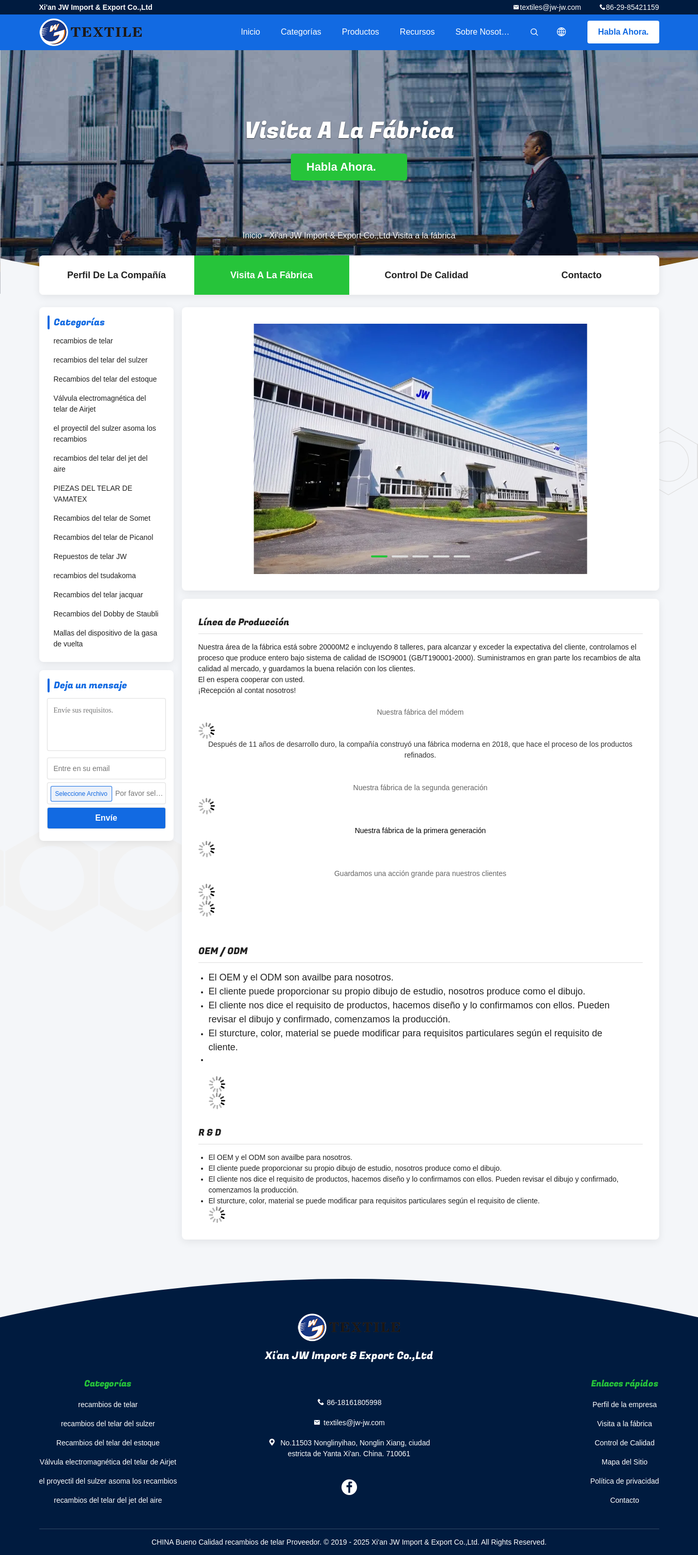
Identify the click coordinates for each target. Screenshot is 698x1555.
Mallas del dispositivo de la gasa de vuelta (106, 638)
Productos (360, 31)
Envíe (106, 817)
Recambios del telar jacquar (99, 595)
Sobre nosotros (484, 31)
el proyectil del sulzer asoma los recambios (105, 433)
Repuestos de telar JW (90, 556)
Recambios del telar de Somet (102, 518)
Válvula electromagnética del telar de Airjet (100, 403)
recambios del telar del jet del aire (101, 463)
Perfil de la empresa (625, 1404)
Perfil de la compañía (116, 275)
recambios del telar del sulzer (101, 360)
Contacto (582, 275)
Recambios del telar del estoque (105, 379)
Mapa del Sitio (625, 1462)
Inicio (250, 31)
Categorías (301, 31)
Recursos (417, 31)
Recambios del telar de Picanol (103, 537)
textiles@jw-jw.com (550, 7)
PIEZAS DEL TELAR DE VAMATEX (93, 493)
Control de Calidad (426, 275)
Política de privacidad (624, 1481)
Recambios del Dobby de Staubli (106, 614)
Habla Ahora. (623, 31)
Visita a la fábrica (271, 275)
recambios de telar (83, 341)
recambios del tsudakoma (95, 575)
